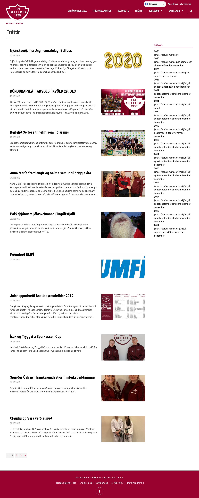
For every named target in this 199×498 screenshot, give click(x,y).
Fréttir (19, 24)
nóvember (167, 65)
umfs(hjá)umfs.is (135, 483)
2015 (156, 182)
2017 (156, 154)
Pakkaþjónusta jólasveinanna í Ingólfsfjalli (42, 214)
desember (178, 65)
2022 (156, 90)
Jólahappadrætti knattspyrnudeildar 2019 (41, 295)
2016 (156, 168)
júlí (188, 83)
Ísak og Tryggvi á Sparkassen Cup (35, 336)
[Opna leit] (191, 10)
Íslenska (151, 4)
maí (181, 72)
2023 (156, 79)
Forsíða (10, 24)
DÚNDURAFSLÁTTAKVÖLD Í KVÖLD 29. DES (43, 91)
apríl (176, 54)
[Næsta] (25, 455)
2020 (156, 111)
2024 (156, 69)
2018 (156, 140)
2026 (156, 51)
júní (185, 83)
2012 (156, 225)
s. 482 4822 (117, 483)
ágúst (177, 62)
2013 (156, 211)
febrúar (165, 54)
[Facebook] (99, 491)
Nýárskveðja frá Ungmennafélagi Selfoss (41, 50)
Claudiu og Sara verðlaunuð (31, 418)
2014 (156, 196)
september (186, 62)
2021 (156, 101)
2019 (156, 125)
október (158, 65)
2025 (156, 58)
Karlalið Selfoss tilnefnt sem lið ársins (39, 132)
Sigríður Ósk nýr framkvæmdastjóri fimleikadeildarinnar (52, 377)
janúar (157, 54)
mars (171, 54)
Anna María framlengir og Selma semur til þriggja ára (50, 173)
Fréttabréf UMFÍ (22, 255)
